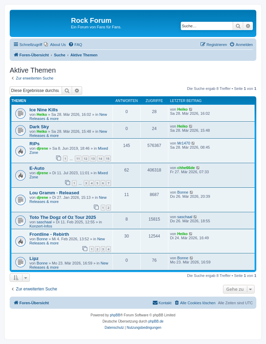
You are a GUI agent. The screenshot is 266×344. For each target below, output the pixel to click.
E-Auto (36, 168)
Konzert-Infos (40, 226)
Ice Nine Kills (43, 109)
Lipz (33, 258)
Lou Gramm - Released (54, 192)
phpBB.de (155, 321)
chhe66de (186, 168)
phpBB (115, 315)
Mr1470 (183, 143)
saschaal (44, 222)
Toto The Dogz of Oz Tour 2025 (62, 217)
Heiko (42, 114)
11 (78, 158)
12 (85, 158)
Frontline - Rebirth (49, 234)
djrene (42, 148)
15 (107, 158)
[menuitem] (55, 44)
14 (100, 158)
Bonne (182, 192)
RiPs (34, 143)
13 (93, 158)
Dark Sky (39, 126)
